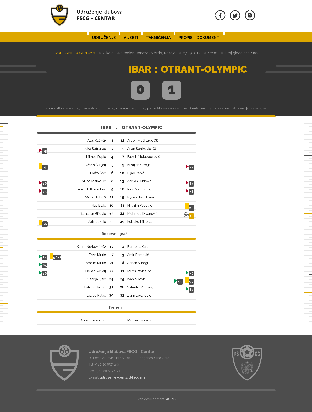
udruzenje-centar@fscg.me (123, 377)
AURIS (171, 399)
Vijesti (131, 37)
